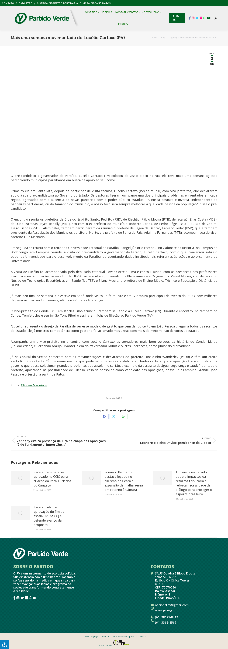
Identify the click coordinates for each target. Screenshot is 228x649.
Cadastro (25, 3)
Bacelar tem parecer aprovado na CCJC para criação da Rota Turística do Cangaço (52, 478)
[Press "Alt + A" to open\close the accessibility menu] (4, 644)
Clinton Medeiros (34, 385)
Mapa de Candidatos (96, 3)
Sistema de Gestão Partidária (57, 3)
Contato (8, 3)
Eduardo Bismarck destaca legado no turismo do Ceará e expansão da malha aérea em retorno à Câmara (124, 481)
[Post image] (20, 478)
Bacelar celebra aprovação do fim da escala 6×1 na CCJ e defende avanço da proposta (48, 516)
